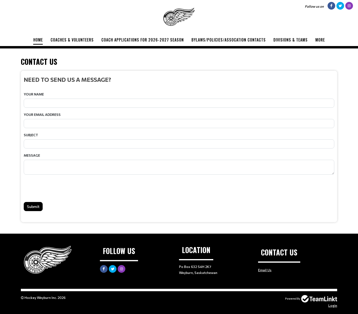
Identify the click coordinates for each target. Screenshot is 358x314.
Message (32, 155)
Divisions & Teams (290, 40)
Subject (31, 135)
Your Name (34, 94)
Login (332, 305)
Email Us (264, 270)
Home (38, 40)
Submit (33, 206)
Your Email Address (42, 115)
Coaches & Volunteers (72, 40)
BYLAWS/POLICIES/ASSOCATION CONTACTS (228, 40)
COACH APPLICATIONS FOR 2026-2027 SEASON (142, 40)
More (320, 40)
